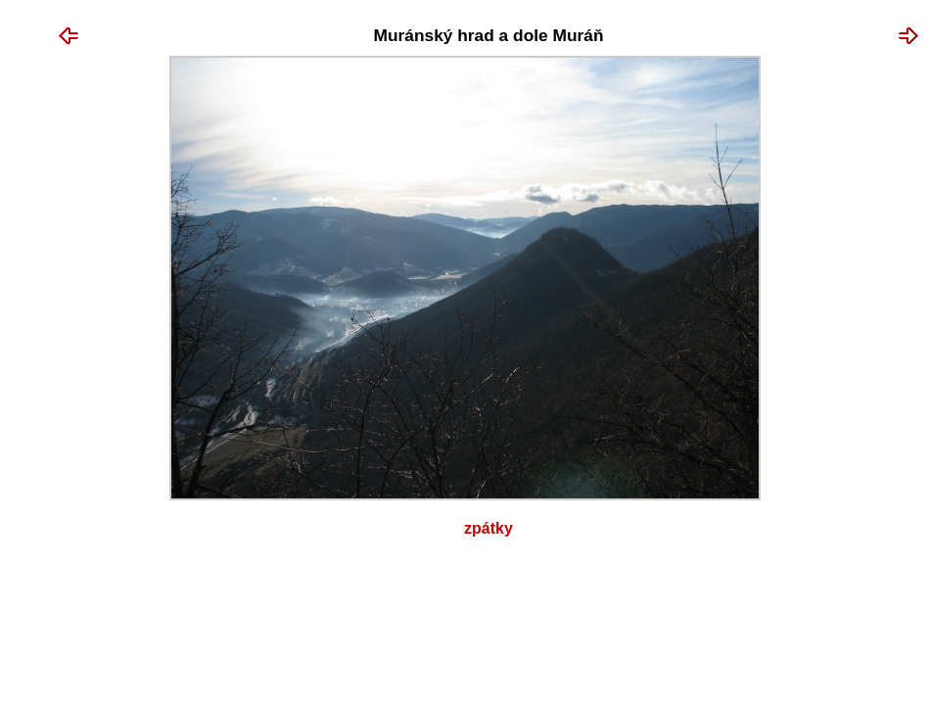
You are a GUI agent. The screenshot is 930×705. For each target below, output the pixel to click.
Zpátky (488, 528)
